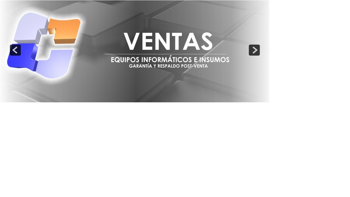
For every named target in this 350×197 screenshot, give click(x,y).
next (254, 50)
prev (15, 50)
